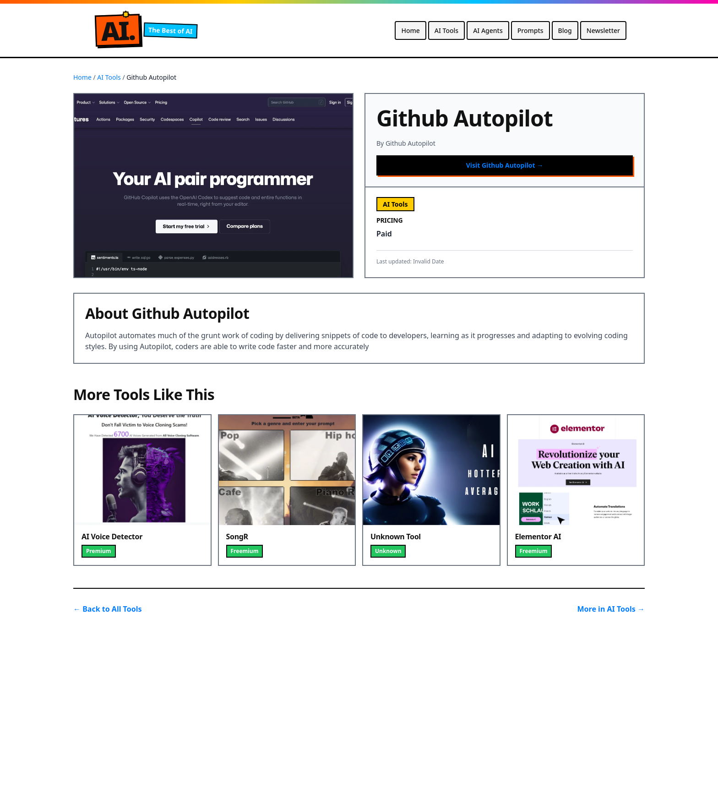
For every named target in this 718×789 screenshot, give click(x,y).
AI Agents (488, 30)
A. (117, 30)
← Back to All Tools (107, 609)
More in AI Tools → (611, 609)
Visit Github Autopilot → (505, 165)
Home (410, 30)
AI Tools (446, 30)
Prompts (530, 30)
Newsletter (603, 30)
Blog (565, 30)
